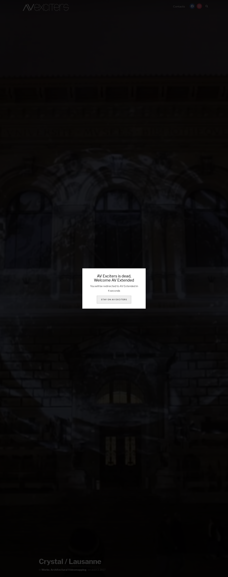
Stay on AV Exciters (114, 299)
